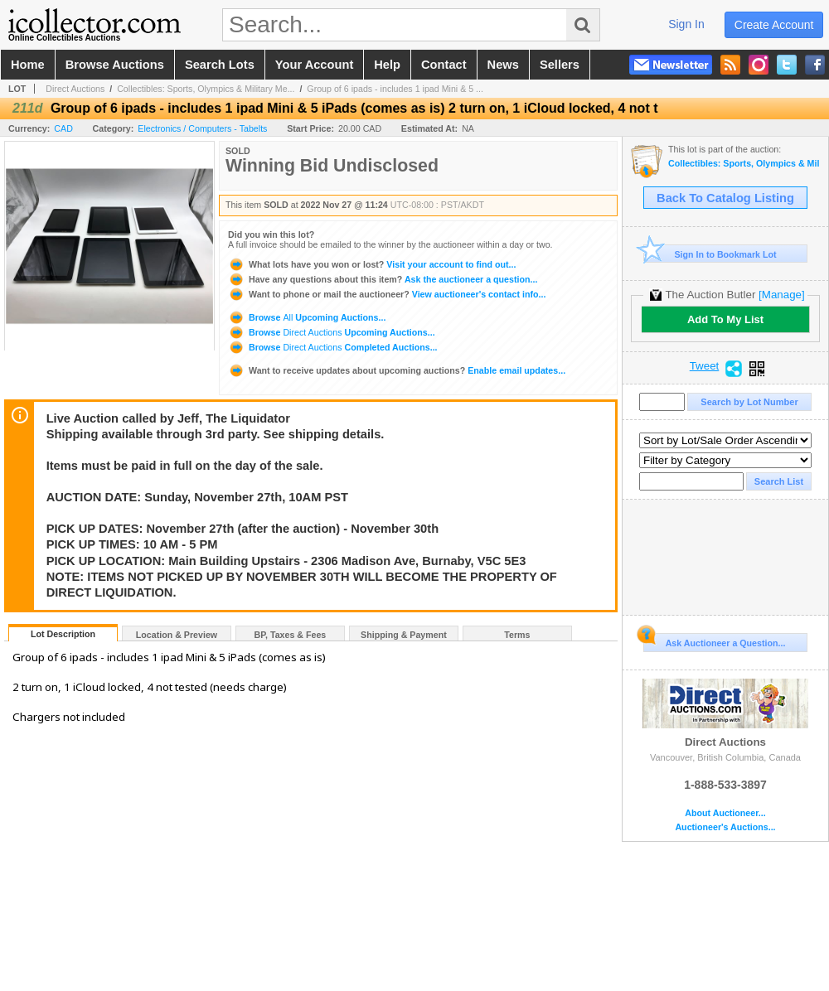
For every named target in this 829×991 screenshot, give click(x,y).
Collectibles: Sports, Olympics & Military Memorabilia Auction (744, 163)
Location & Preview (176, 635)
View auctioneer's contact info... (386, 294)
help (387, 64)
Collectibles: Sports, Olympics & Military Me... (205, 89)
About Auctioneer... (725, 813)
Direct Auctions (75, 89)
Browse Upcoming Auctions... (306, 317)
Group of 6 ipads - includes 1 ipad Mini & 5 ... (395, 89)
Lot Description (63, 634)
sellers (559, 64)
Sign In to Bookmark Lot (710, 253)
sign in (686, 24)
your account (314, 64)
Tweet (705, 366)
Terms (517, 635)
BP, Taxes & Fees (291, 635)
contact (444, 64)
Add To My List (725, 319)
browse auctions (114, 64)
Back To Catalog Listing (725, 198)
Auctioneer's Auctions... (725, 827)
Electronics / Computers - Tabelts (202, 128)
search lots (220, 64)
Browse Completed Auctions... (333, 347)
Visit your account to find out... (372, 264)
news (503, 64)
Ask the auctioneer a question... (382, 279)
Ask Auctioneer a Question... (714, 640)
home (28, 64)
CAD (63, 128)
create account (774, 24)
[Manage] (781, 294)
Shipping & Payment (404, 635)
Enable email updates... (396, 370)
